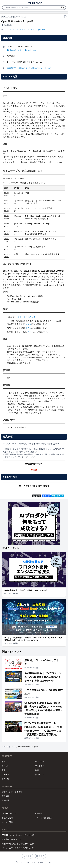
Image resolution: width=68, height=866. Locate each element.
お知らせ (38, 813)
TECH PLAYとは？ (10, 813)
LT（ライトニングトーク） (15, 29)
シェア (46, 496)
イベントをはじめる (43, 818)
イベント (12, 747)
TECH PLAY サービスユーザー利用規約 (18, 835)
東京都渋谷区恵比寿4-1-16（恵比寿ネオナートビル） (29, 68)
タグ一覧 (5, 779)
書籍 (37, 770)
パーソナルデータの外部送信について (18, 848)
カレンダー (39, 762)
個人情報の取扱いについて (13, 839)
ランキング (39, 774)
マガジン (5, 766)
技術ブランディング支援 (12, 792)
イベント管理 (7, 822)
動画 (3, 770)
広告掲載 (5, 796)
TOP (3, 747)
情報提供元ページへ (34, 464)
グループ (5, 774)
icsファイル (30, 50)
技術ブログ (39, 766)
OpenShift (41, 29)
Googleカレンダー (15, 50)
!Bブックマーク (57, 496)
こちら (28, 324)
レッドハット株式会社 (25, 317)
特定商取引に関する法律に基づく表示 (18, 844)
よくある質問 (7, 818)
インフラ (32, 29)
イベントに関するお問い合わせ (34, 486)
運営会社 (5, 800)
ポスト (36, 496)
